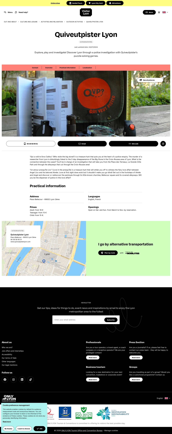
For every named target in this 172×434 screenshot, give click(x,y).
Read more (93, 357)
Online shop (55, 3)
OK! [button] (39, 429)
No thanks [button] (8, 429)
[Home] (86, 12)
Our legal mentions (9, 365)
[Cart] (159, 12)
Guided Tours (75, 3)
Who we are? (7, 347)
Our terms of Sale (9, 358)
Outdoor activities (74, 22)
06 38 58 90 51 (31, 144)
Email (82, 144)
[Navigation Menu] (8, 12)
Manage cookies (111, 430)
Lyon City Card (96, 3)
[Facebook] (5, 379)
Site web (133, 144)
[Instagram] (13, 379)
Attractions (115, 3)
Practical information (68, 68)
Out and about (10, 22)
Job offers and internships (13, 351)
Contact (35, 68)
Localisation (87, 68)
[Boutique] (149, 12)
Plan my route (108, 253)
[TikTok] (30, 379)
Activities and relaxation (52, 22)
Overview (48, 68)
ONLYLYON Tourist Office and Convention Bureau (81, 430)
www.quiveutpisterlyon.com (20, 242)
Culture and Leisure (28, 22)
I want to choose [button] (24, 429)
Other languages (8, 361)
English (163, 398)
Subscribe (111, 320)
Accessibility (7, 354)
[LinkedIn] (22, 379)
